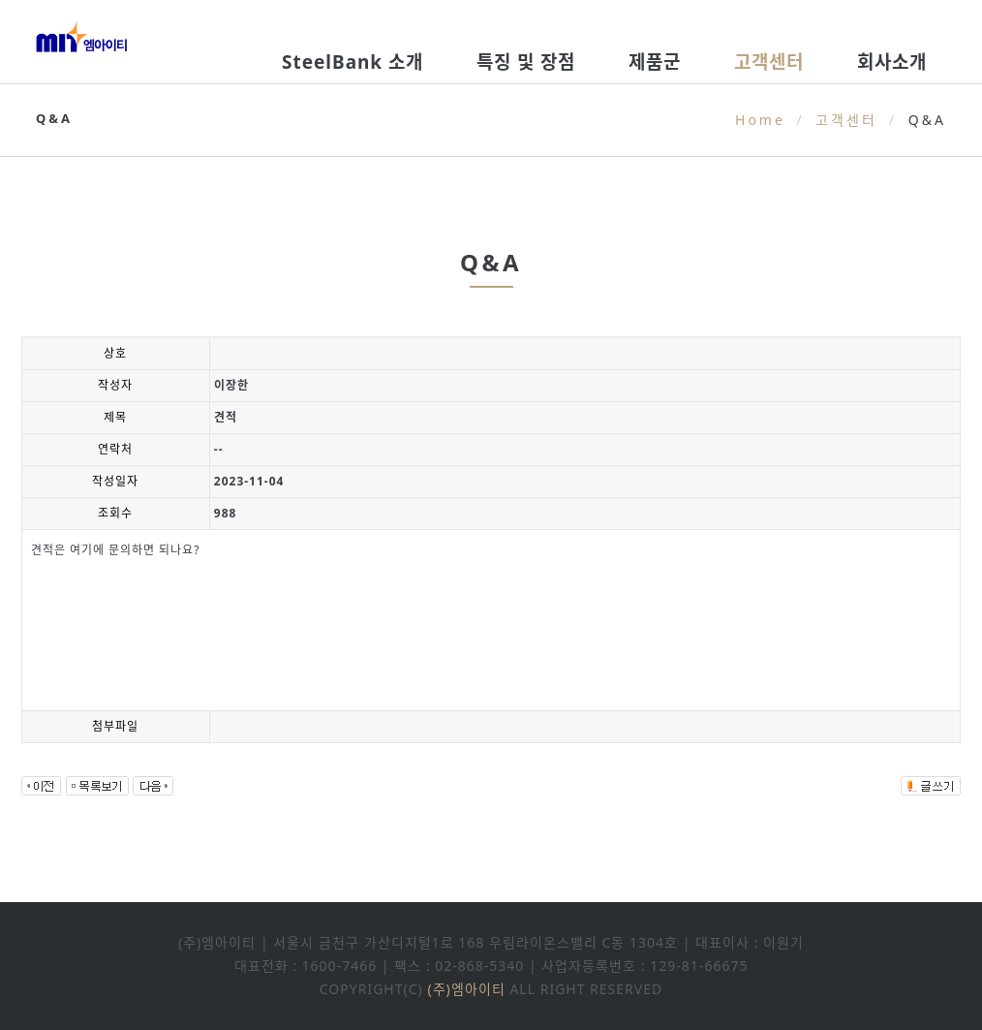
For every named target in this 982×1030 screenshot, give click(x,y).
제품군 (655, 62)
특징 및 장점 (525, 62)
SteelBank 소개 (352, 62)
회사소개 (892, 62)
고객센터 (769, 62)
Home (760, 119)
